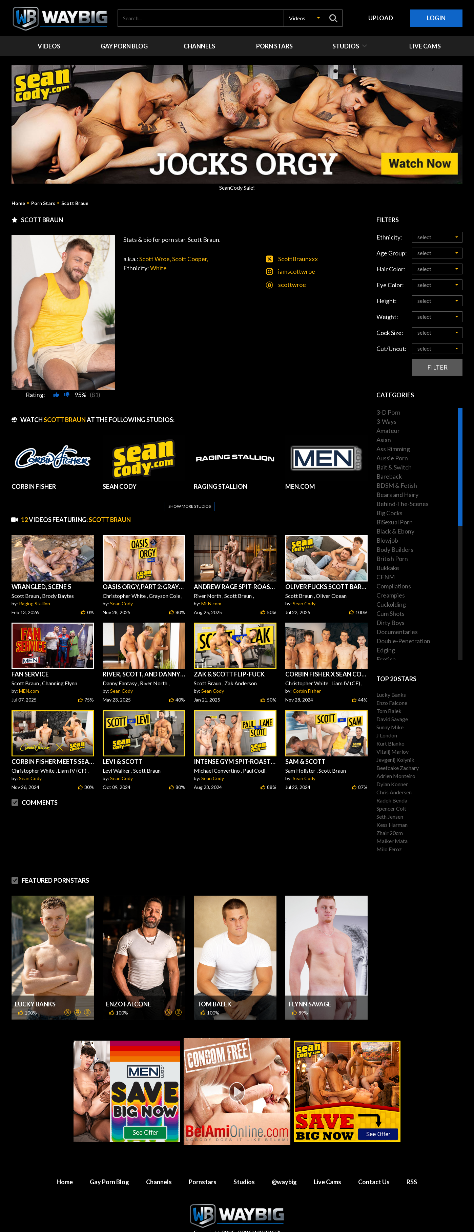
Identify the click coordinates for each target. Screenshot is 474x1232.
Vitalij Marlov (392, 751)
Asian (383, 439)
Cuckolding (391, 604)
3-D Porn (388, 412)
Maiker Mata (392, 841)
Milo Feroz (389, 849)
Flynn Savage (310, 987)
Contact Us (374, 1165)
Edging (385, 650)
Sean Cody (121, 587)
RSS (412, 1165)
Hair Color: (390, 269)
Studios (244, 1165)
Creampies (390, 595)
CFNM (385, 577)
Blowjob (387, 540)
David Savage (392, 719)
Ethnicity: (389, 237)
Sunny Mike (390, 727)
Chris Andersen (394, 792)
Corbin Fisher (307, 674)
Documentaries (397, 631)
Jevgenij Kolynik (395, 759)
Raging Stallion (34, 587)
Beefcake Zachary (397, 768)
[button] (304, 18)
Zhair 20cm (389, 833)
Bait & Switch (394, 467)
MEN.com (211, 587)
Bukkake (387, 567)
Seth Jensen (389, 816)
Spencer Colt (391, 808)
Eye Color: (390, 285)
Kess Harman (392, 824)
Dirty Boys (390, 622)
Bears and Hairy (397, 494)
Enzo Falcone (128, 987)
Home (18, 203)
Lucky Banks (35, 987)
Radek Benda (391, 800)
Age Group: (391, 253)
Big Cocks (389, 513)
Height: (386, 301)
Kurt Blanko (390, 743)
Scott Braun (74, 203)
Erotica (386, 659)
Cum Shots (390, 613)
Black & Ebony (395, 531)
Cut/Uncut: (391, 349)
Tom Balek (214, 987)
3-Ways (386, 421)
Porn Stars (43, 203)
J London (386, 735)
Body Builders (394, 549)
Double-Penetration (403, 641)
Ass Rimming (393, 449)
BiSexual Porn (394, 522)
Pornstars (203, 1165)
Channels (159, 1165)
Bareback (389, 476)
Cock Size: (389, 333)
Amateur (388, 430)
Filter (437, 367)
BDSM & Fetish (396, 485)
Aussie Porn (392, 458)
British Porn (392, 558)
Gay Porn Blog (109, 1165)
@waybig (284, 1165)
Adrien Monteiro (395, 776)
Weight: (387, 317)
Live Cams (327, 1165)
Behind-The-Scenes (402, 503)
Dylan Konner (392, 784)
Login (436, 18)
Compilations (393, 586)
